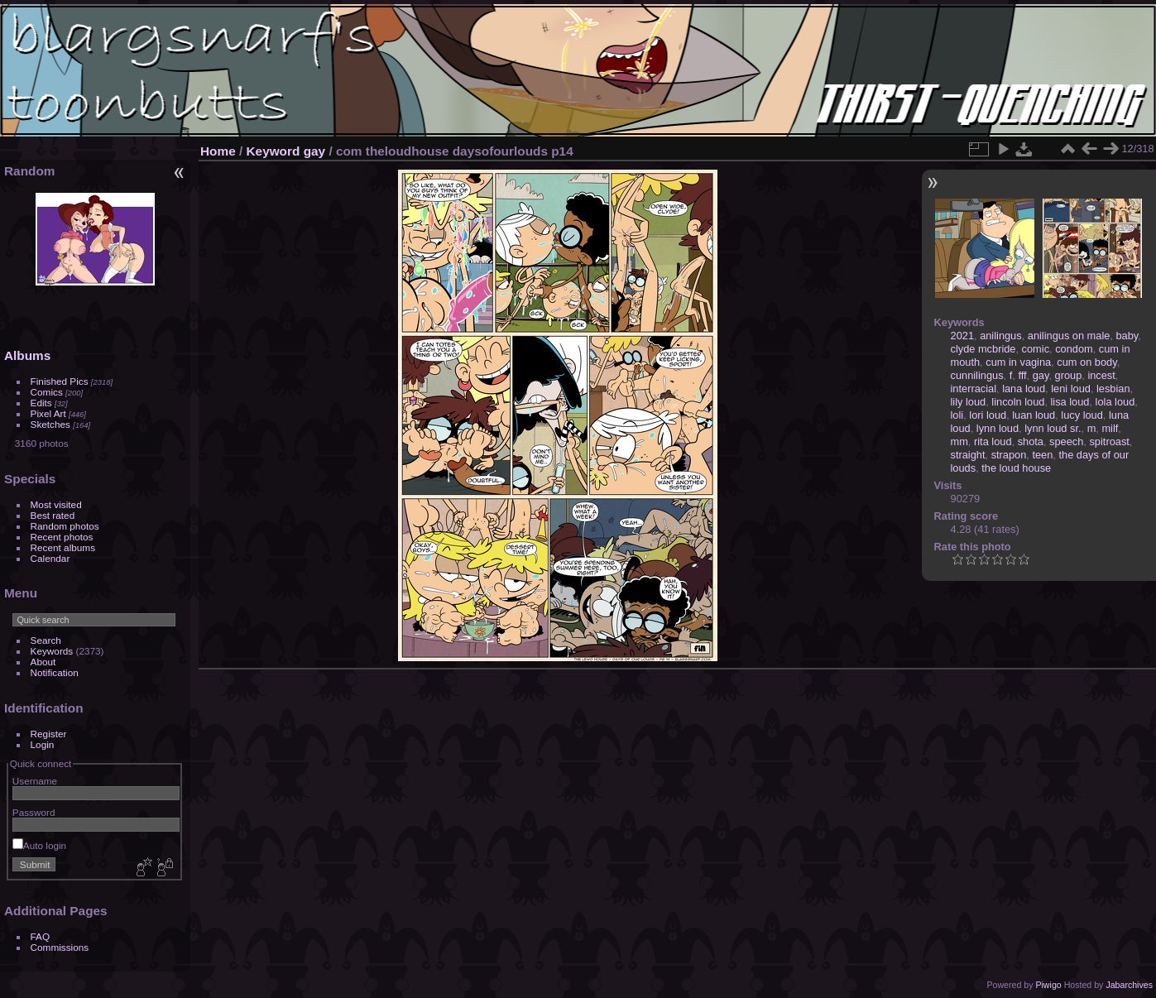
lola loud (1115, 402)
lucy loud (1082, 415)
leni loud (1071, 388)
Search (46, 640)
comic (1035, 349)
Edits (41, 402)
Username (34, 780)
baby (1127, 335)
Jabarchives (1129, 985)
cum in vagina (1018, 362)
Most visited (56, 504)
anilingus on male (1069, 335)
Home (218, 151)
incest (1101, 375)
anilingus (1001, 335)
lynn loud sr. (1052, 428)
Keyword (273, 151)
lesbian (1113, 388)
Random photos (65, 526)
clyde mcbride (983, 349)
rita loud (993, 441)
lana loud (1023, 388)
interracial (973, 388)
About (43, 661)
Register (49, 733)
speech (1066, 441)
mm (959, 441)
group (1068, 375)
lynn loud (997, 428)
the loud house (1016, 468)
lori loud (987, 415)
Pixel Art (48, 413)
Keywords (52, 650)
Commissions (60, 947)
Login (43, 744)
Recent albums (63, 547)
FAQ (40, 936)
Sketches (50, 424)
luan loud (1033, 415)
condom (1074, 349)
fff (1022, 375)
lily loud (968, 402)
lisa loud (1070, 402)
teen (1042, 455)
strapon (1009, 455)
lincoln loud (1017, 402)
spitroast (1109, 441)
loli (957, 415)
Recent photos (62, 536)
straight (968, 455)
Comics (47, 391)
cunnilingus (977, 375)
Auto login (39, 845)
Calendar (50, 558)
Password (33, 812)
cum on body (1086, 362)
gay (314, 151)
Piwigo (1048, 985)
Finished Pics (60, 381)
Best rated (53, 515)
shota (1030, 441)
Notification (55, 672)
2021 (962, 335)
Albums (27, 355)
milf (1109, 428)
